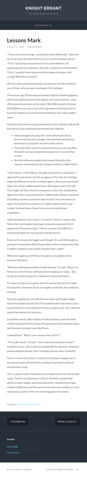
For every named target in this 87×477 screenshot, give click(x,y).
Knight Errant (43, 8)
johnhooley (34, 47)
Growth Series (25, 404)
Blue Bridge (12, 446)
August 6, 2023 (15, 47)
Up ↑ (78, 469)
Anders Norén (65, 469)
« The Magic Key (17, 421)
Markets (37, 404)
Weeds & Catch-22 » (67, 421)
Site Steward (13, 452)
